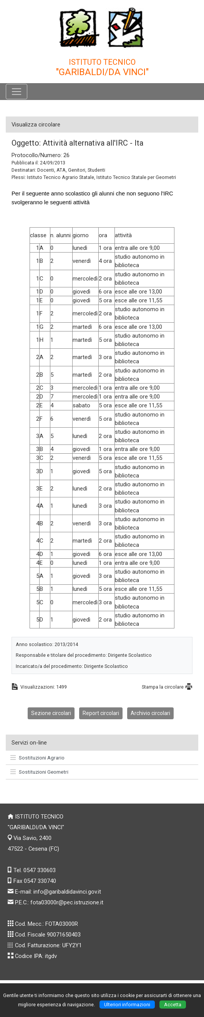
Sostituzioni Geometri (39, 772)
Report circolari (101, 713)
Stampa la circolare (163, 687)
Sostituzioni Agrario (37, 758)
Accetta (172, 1004)
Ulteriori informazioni (127, 1004)
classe (38, 235)
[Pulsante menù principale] (16, 91)
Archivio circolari (150, 713)
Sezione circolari (51, 713)
